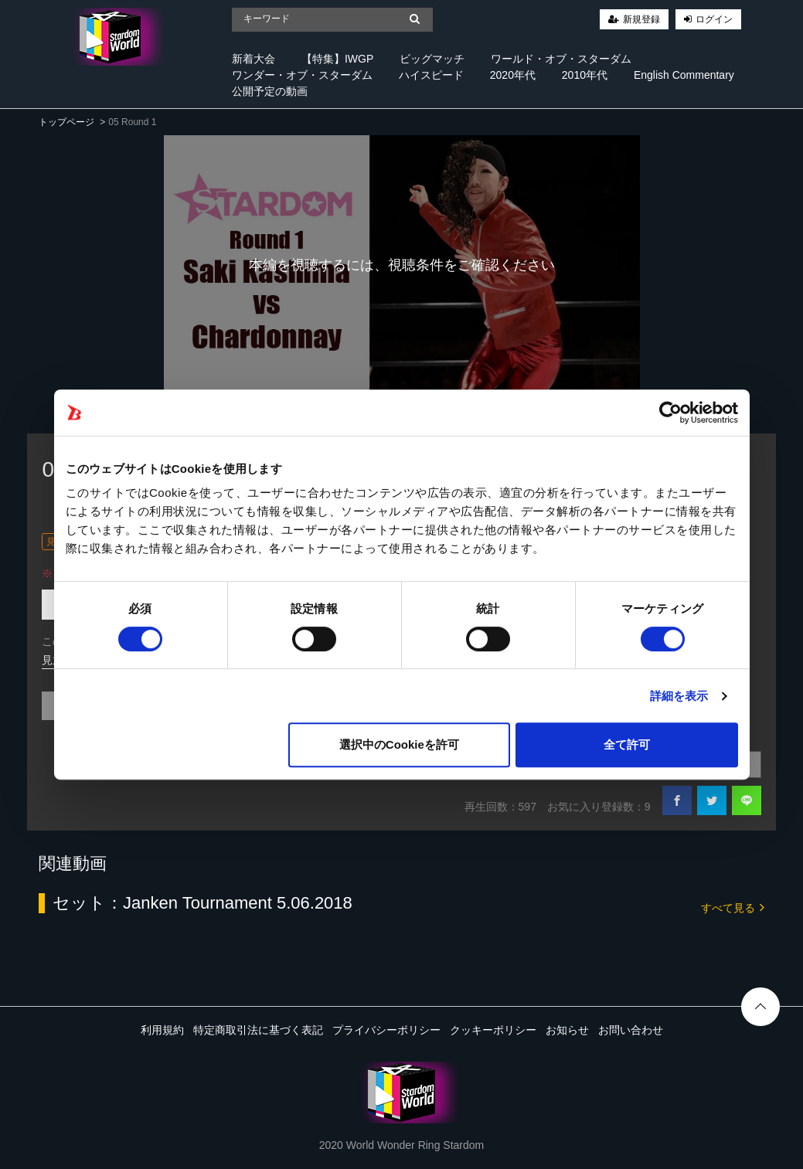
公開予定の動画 (270, 91)
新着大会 (253, 59)
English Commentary (684, 75)
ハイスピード (431, 75)
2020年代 (513, 75)
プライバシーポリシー (386, 1030)
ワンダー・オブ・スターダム (302, 75)
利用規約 (162, 1030)
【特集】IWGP (337, 59)
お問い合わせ (630, 1030)
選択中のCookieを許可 (399, 744)
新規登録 (641, 19)
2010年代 (584, 75)
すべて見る (732, 906)
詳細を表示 (679, 695)
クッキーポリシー (493, 1030)
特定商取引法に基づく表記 (258, 1030)
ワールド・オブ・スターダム (561, 59)
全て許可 (627, 744)
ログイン (714, 19)
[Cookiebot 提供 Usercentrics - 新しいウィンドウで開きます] (670, 412)
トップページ (66, 122)
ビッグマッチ (432, 59)
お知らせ (567, 1030)
